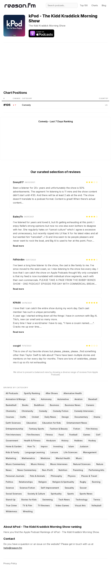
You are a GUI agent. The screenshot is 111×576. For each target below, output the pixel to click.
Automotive (63, 399)
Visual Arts (80, 505)
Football (73, 434)
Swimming (47, 499)
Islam (71, 446)
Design (65, 417)
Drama (97, 417)
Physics (72, 476)
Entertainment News (77, 423)
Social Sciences (14, 493)
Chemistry (11, 411)
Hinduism (51, 440)
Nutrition (63, 470)
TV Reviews (44, 505)
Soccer (83, 488)
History (64, 440)
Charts (94, 5)
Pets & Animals (37, 476)
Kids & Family (12, 452)
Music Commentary (15, 464)
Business (54, 405)
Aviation (79, 399)
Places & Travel (89, 476)
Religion (42, 482)
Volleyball (96, 505)
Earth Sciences (13, 423)
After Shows (52, 393)
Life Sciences (70, 452)
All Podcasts (12, 393)
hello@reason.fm (12, 547)
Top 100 (84, 5)
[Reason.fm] (20, 5)
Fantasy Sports (36, 428)
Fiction (76, 428)
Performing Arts (96, 470)
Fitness (49, 434)
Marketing (11, 458)
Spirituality (56, 493)
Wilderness (11, 511)
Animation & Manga (16, 399)
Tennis (96, 499)
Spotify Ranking (32, 393)
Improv (44, 446)
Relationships (26, 482)
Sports (70, 493)
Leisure (54, 452)
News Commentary (26, 470)
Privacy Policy (10, 563)
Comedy (26, 105)
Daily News (50, 417)
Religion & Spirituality (63, 482)
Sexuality (69, 488)
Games (86, 434)
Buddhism (39, 405)
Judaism (84, 446)
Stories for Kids (29, 499)
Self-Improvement (50, 488)
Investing (58, 446)
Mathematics (28, 458)
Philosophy (56, 476)
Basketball (11, 405)
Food (61, 434)
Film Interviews (13, 434)
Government (12, 440)
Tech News (64, 499)
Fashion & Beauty (59, 428)
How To (31, 446)
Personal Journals (15, 476)
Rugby (83, 482)
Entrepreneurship (14, 428)
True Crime (11, 505)
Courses (10, 417)
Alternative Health (73, 393)
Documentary (81, 417)
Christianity (27, 411)
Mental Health (63, 458)
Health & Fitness (32, 440)
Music (79, 458)
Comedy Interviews (84, 411)
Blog (104, 5)
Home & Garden (14, 446)
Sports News (86, 493)
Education (32, 423)
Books (25, 405)
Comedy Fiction (60, 411)
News (9, 470)
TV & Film (27, 505)
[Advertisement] (56, 62)
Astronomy (46, 399)
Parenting (78, 470)
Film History (92, 428)
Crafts (23, 417)
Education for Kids (51, 423)
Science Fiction (27, 488)
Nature (99, 464)
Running (96, 482)
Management (90, 452)
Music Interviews (58, 464)
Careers (90, 405)
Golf (98, 434)
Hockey (92, 440)
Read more (18, 246)
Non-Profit (47, 470)
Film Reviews (33, 434)
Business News (72, 405)
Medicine (45, 458)
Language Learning (35, 452)
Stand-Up (10, 499)
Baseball (92, 399)
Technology (82, 499)
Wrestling (28, 511)
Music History (38, 464)
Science (10, 488)
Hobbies (78, 440)
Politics (9, 482)
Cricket (35, 417)
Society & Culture (36, 493)
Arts (33, 399)
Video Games (62, 505)
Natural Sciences (82, 464)
